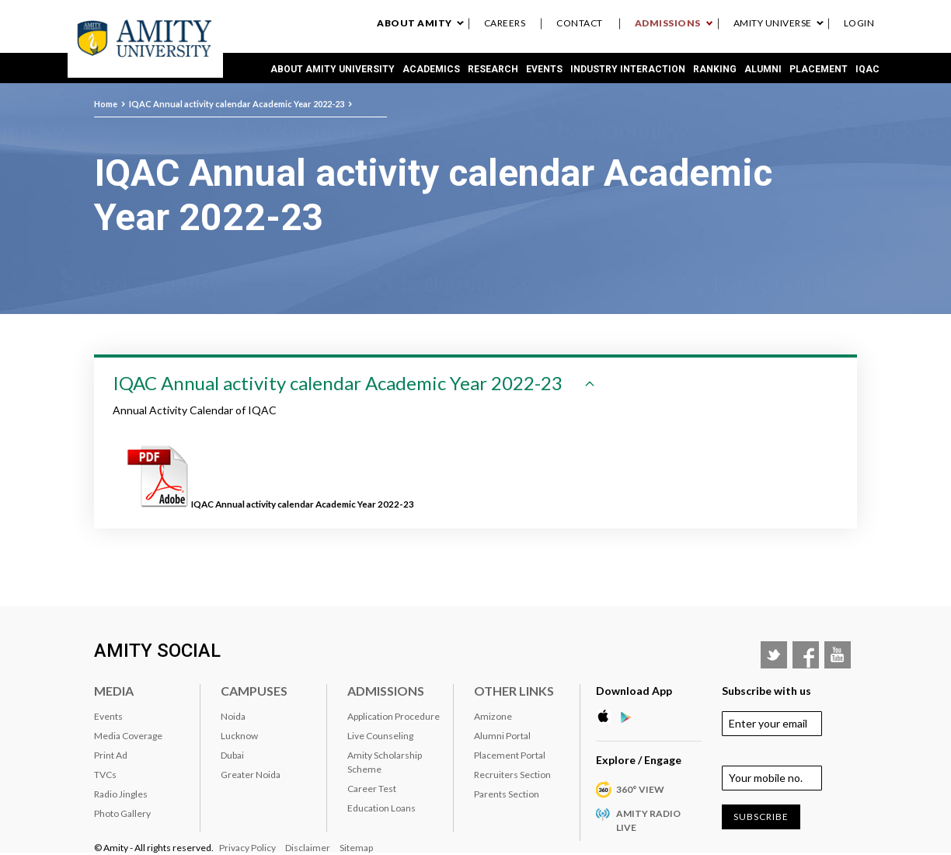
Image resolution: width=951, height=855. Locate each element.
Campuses (254, 690)
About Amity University (332, 69)
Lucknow (239, 736)
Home (105, 104)
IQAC (867, 69)
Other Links (514, 690)
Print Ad (110, 755)
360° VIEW (640, 789)
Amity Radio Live (648, 820)
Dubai (232, 755)
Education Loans (381, 808)
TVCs (105, 774)
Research (493, 69)
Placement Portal (509, 755)
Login (859, 23)
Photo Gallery (122, 813)
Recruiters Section (512, 774)
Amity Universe (772, 23)
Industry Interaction (627, 69)
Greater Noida (250, 774)
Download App (634, 690)
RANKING (715, 69)
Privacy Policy (247, 847)
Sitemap (356, 847)
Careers (505, 23)
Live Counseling (380, 736)
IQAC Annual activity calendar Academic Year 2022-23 (236, 104)
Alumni (763, 69)
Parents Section (506, 794)
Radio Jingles (121, 794)
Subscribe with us (766, 690)
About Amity (414, 23)
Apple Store (607, 717)
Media (114, 690)
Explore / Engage (638, 759)
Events (544, 69)
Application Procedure (393, 716)
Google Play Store (631, 717)
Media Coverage (128, 736)
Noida (233, 716)
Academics (431, 69)
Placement (818, 69)
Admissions (668, 23)
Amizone (493, 716)
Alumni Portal (502, 736)
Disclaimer (307, 847)
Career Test (371, 788)
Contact (579, 23)
